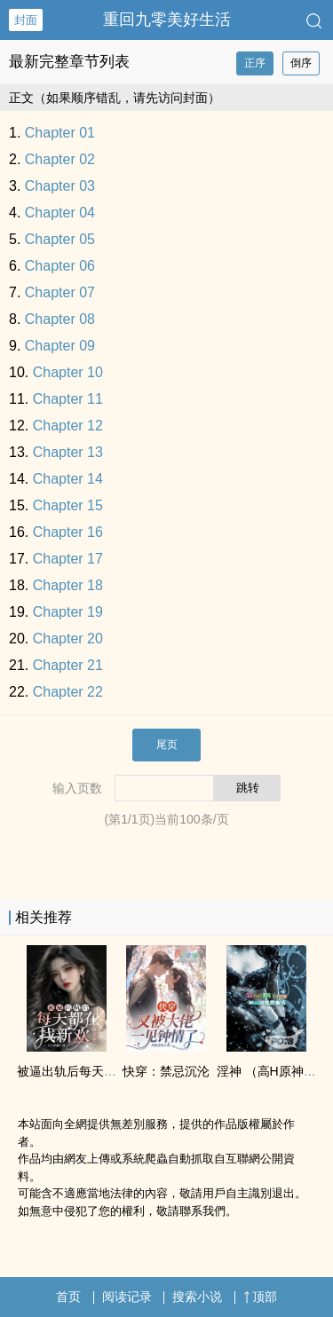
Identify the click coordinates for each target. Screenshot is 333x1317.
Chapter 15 (68, 505)
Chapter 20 (68, 638)
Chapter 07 (60, 292)
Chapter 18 (68, 585)
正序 (255, 63)
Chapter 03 (60, 185)
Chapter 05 (60, 239)
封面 (25, 20)
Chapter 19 (68, 611)
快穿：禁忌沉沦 (166, 1071)
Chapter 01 (60, 132)
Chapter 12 (68, 425)
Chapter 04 (60, 212)
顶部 (260, 1296)
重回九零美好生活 (167, 19)
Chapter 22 (68, 691)
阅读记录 (127, 1296)
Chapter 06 (60, 265)
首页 (68, 1296)
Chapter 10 (68, 372)
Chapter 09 (60, 345)
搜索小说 (197, 1296)
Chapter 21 (68, 665)
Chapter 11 (68, 398)
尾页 (167, 744)
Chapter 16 (68, 532)
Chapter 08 (60, 319)
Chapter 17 (68, 558)
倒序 (301, 63)
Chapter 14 (68, 478)
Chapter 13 (68, 452)
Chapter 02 (60, 159)
